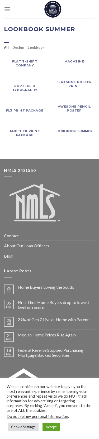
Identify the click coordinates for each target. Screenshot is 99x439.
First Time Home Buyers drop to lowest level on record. (53, 305)
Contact (11, 235)
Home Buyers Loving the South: (46, 287)
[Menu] (7, 9)
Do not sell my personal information (37, 416)
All (6, 47)
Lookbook (36, 47)
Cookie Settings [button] (23, 427)
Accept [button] (51, 427)
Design (18, 47)
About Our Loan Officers (26, 245)
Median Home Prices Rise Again (47, 334)
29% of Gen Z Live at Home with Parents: (55, 319)
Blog (8, 255)
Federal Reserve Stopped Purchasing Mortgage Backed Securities (50, 353)
